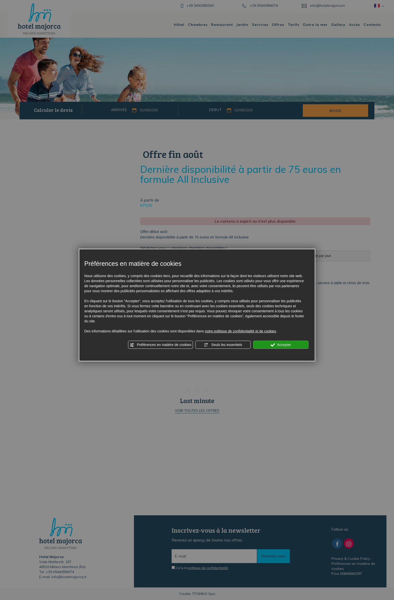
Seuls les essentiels (223, 345)
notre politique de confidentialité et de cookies (240, 331)
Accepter (281, 345)
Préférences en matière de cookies (160, 345)
